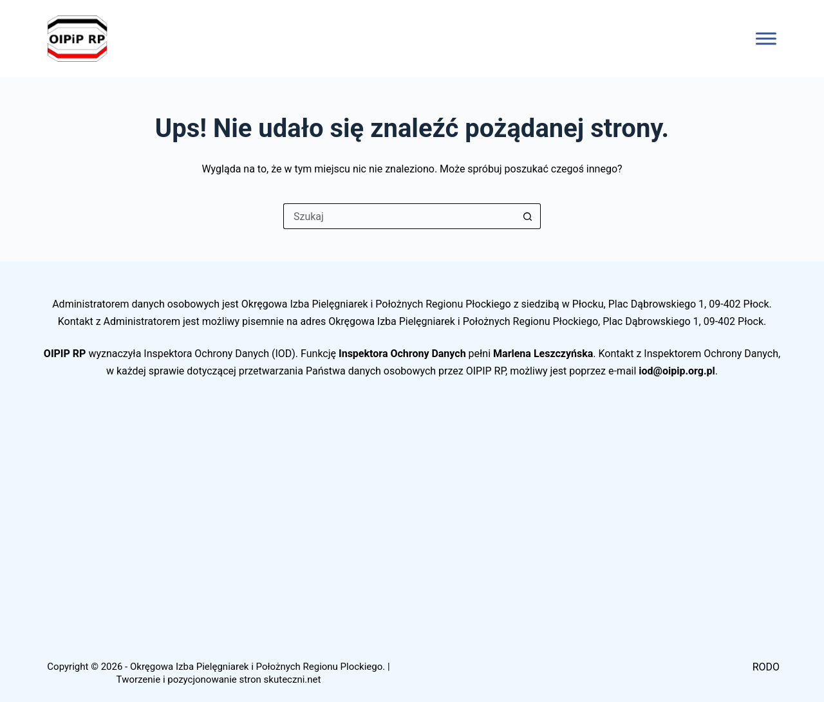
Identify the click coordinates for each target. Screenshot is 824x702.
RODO (766, 667)
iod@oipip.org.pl (677, 371)
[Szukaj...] (399, 216)
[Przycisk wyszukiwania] (528, 216)
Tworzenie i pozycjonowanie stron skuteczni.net (219, 679)
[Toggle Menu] (766, 38)
